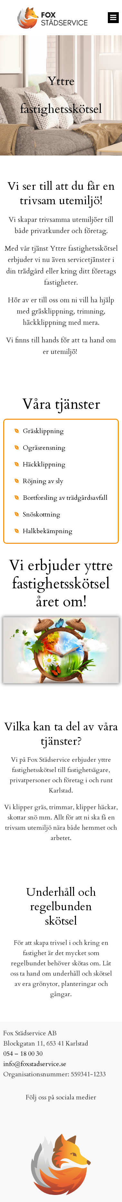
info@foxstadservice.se (34, 1064)
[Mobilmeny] (113, 17)
